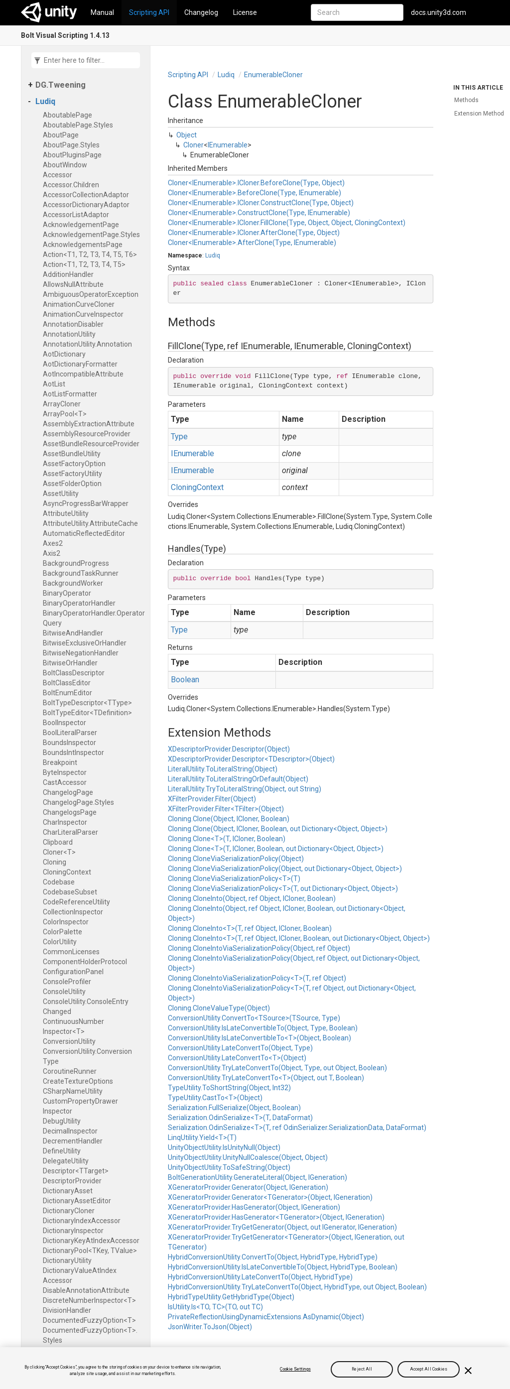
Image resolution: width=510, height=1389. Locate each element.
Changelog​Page (68, 792)
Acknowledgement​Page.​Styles (91, 235)
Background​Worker (73, 583)
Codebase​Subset (70, 892)
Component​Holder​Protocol (85, 962)
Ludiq (45, 101)
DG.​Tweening (60, 85)
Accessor (57, 175)
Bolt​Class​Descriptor (74, 673)
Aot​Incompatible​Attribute (83, 374)
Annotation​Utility (69, 334)
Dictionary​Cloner (69, 1211)
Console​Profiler (67, 982)
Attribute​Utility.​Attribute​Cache (90, 523)
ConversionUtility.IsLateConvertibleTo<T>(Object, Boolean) (259, 1038)
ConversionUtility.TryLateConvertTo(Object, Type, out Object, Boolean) (277, 1068)
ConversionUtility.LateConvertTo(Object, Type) (240, 1048)
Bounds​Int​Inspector (73, 753)
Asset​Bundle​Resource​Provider (91, 444)
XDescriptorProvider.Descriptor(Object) (229, 749)
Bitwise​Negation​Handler (81, 653)
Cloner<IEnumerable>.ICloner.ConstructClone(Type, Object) (261, 203)
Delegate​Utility (66, 1161)
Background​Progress (76, 563)
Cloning (54, 862)
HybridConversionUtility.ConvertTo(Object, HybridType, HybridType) (273, 1257)
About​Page (61, 135)
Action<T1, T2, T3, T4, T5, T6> (90, 254)
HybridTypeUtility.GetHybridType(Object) (231, 1297)
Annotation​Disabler (73, 324)
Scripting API (149, 12)
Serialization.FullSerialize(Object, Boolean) (234, 1108)
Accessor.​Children (71, 185)
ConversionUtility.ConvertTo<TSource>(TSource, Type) (254, 1018)
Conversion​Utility (69, 1041)
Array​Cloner (62, 404)
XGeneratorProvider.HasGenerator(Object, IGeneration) (254, 1207)
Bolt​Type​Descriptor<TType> (87, 703)
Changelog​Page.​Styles (78, 802)
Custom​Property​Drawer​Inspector (80, 1106)
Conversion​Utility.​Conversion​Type (87, 1056)
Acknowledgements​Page (83, 245)
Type (179, 436)
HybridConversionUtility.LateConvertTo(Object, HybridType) (260, 1277)
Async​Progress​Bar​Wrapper (85, 503)
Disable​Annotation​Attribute (86, 1290)
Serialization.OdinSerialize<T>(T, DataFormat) (240, 1118)
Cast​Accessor (65, 782)
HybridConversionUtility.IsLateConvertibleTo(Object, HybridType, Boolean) (282, 1267)
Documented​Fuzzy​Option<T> (89, 1320)
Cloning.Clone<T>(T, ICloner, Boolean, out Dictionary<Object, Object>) (275, 849)
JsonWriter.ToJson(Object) (210, 1327)
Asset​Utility (61, 494)
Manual (102, 12)
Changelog (201, 12)
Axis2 (51, 553)
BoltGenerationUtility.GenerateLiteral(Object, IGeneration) (257, 1177)
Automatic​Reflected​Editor (84, 533)
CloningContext (197, 487)
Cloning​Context (67, 872)
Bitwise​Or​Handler (70, 663)
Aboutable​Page (67, 115)
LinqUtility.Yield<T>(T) (202, 1137)
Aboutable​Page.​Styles (78, 125)
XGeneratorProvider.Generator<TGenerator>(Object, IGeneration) (270, 1197)
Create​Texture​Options (78, 1081)
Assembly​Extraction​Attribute (88, 424)
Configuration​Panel (73, 972)
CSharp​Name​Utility (73, 1091)
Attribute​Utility (66, 513)
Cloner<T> (59, 852)
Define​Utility (62, 1151)
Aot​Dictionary (64, 354)
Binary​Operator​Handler (79, 603)
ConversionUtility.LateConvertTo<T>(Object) (237, 1058)
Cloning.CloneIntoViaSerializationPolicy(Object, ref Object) (259, 948)
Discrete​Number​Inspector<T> (89, 1300)
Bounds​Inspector (69, 743)
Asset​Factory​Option (74, 464)
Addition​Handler (68, 274)
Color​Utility (60, 942)
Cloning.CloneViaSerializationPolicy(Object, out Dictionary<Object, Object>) (285, 869)
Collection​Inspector (73, 912)
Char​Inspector (65, 822)
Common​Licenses (71, 952)
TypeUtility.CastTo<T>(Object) (215, 1098)
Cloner (193, 145)
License (245, 12)
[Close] (468, 1371)
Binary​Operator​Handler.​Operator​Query (94, 618)
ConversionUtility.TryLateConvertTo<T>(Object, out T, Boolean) (266, 1078)
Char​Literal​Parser (70, 832)
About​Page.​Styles (71, 145)
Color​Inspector (66, 922)
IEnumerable (228, 145)
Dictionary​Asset (68, 1191)
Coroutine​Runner (70, 1071)
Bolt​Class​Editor (67, 683)
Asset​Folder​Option (72, 484)
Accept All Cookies (429, 1369)
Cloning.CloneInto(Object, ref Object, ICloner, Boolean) (252, 898)
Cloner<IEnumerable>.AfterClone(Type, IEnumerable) (252, 243)
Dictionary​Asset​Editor (77, 1201)
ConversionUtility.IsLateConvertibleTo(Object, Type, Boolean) (263, 1028)
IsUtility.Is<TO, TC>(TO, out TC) (215, 1307)
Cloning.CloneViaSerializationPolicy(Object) (236, 859)
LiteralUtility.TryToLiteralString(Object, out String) (244, 789)
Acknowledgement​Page (81, 225)
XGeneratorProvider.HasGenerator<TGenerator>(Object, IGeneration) (276, 1217)
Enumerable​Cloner (273, 75)
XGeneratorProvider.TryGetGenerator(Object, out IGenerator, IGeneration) (282, 1227)
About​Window (65, 165)
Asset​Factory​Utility (72, 474)
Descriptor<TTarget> (76, 1171)
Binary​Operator (67, 593)
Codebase (59, 882)
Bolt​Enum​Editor (67, 693)
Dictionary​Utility (67, 1260)
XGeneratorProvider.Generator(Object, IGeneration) (248, 1187)
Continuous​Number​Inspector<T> (73, 1026)
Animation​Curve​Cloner (79, 304)
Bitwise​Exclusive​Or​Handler (85, 643)
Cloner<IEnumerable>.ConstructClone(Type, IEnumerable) (259, 213)
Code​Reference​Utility (76, 902)
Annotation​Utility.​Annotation (87, 344)
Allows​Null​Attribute (73, 284)
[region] (255, 1368)
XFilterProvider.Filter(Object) (212, 799)
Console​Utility (64, 992)
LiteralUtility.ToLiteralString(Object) (222, 769)
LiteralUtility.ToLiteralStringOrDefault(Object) (238, 779)
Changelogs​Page (70, 812)
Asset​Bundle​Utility (72, 454)
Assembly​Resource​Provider (86, 434)
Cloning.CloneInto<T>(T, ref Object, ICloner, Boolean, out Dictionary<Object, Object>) (299, 938)
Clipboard (58, 842)
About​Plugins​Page (72, 155)
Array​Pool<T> (65, 414)
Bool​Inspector (64, 723)
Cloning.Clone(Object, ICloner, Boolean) (228, 819)
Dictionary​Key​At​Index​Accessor (91, 1241)
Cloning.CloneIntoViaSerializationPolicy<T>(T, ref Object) (257, 978)
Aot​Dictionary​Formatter (80, 364)
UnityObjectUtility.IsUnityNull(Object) (224, 1147)
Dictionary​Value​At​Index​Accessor (80, 1275)
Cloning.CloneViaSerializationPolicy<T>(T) (234, 879)
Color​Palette (62, 932)
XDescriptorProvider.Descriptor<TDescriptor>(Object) (251, 759)
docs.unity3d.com (438, 12)
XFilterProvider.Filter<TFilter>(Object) (226, 809)
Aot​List (54, 384)
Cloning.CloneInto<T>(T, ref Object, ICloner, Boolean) (250, 928)
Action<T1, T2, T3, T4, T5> (84, 264)
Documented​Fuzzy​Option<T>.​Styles (90, 1335)
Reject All (362, 1369)
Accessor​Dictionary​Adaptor (86, 205)
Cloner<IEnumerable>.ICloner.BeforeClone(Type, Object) (256, 183)
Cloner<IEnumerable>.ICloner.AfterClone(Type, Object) (254, 233)
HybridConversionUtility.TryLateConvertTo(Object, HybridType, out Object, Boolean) (297, 1287)
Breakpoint (60, 762)
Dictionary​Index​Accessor (82, 1221)
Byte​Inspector (65, 772)
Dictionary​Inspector (73, 1231)
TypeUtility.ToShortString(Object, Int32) (229, 1088)
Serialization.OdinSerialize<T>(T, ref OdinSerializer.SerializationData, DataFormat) (297, 1128)
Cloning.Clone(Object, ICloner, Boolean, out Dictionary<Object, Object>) (277, 829)
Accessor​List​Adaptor (76, 215)
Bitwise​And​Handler (73, 633)
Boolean (185, 679)
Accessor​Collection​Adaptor (86, 195)
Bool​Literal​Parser (70, 733)
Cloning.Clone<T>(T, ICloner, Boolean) (226, 839)
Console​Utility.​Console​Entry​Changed (85, 1006)
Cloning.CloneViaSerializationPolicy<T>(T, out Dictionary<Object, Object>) (283, 888)
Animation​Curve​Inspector (83, 314)
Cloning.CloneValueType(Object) (219, 1008)
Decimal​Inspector (70, 1131)
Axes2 (53, 543)
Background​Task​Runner (81, 573)
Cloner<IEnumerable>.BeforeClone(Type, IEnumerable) (254, 193)
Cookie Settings (295, 1369)
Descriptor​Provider (72, 1181)
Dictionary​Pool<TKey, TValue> (90, 1251)
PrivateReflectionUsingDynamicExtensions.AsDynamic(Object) (266, 1317)
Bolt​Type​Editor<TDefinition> (87, 713)
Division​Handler (67, 1310)
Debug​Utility (62, 1121)
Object (186, 135)
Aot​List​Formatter (70, 394)
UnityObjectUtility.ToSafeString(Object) (229, 1167)
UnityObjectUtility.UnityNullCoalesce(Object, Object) (248, 1157)
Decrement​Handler (73, 1141)
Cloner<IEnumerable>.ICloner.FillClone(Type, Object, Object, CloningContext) (286, 223)
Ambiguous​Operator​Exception (90, 294)
